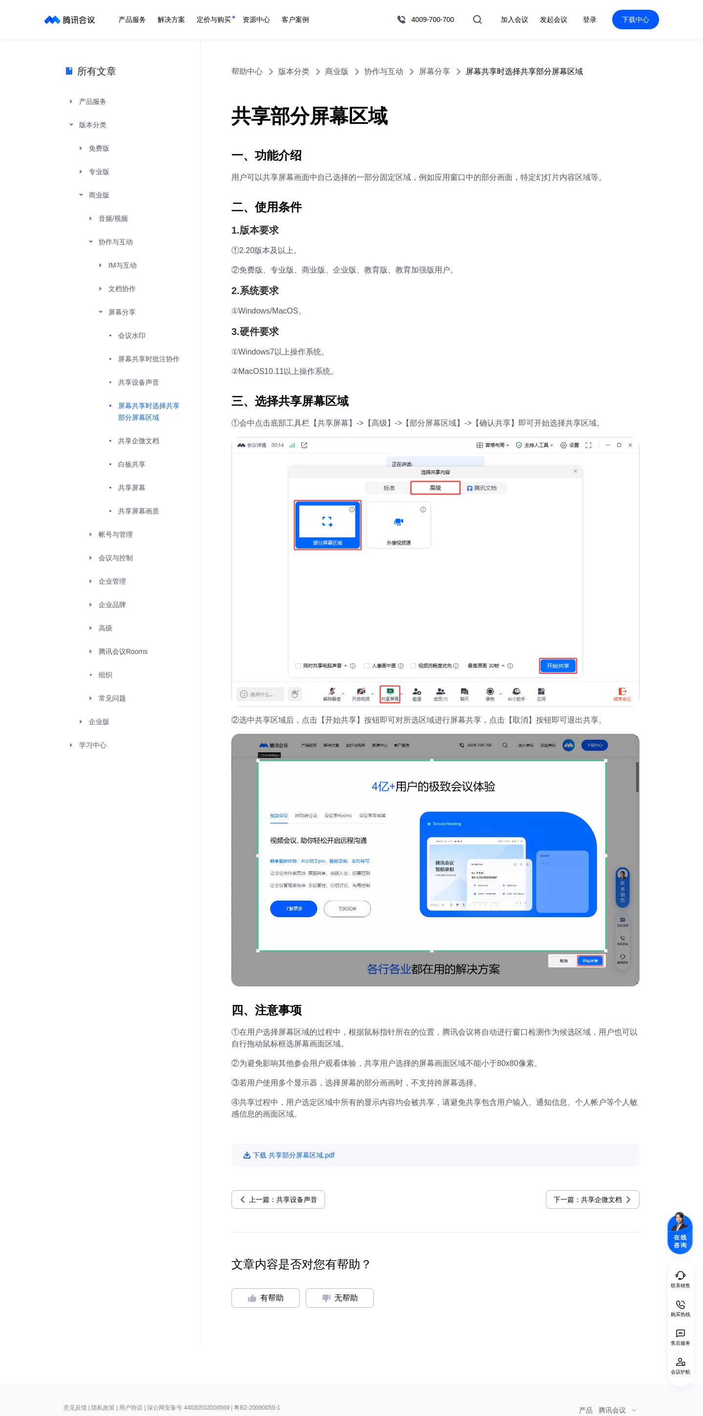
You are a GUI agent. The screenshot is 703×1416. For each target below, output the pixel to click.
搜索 (477, 19)
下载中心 (635, 19)
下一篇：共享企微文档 (588, 1199)
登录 (590, 19)
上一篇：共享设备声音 (283, 1199)
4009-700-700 (433, 19)
